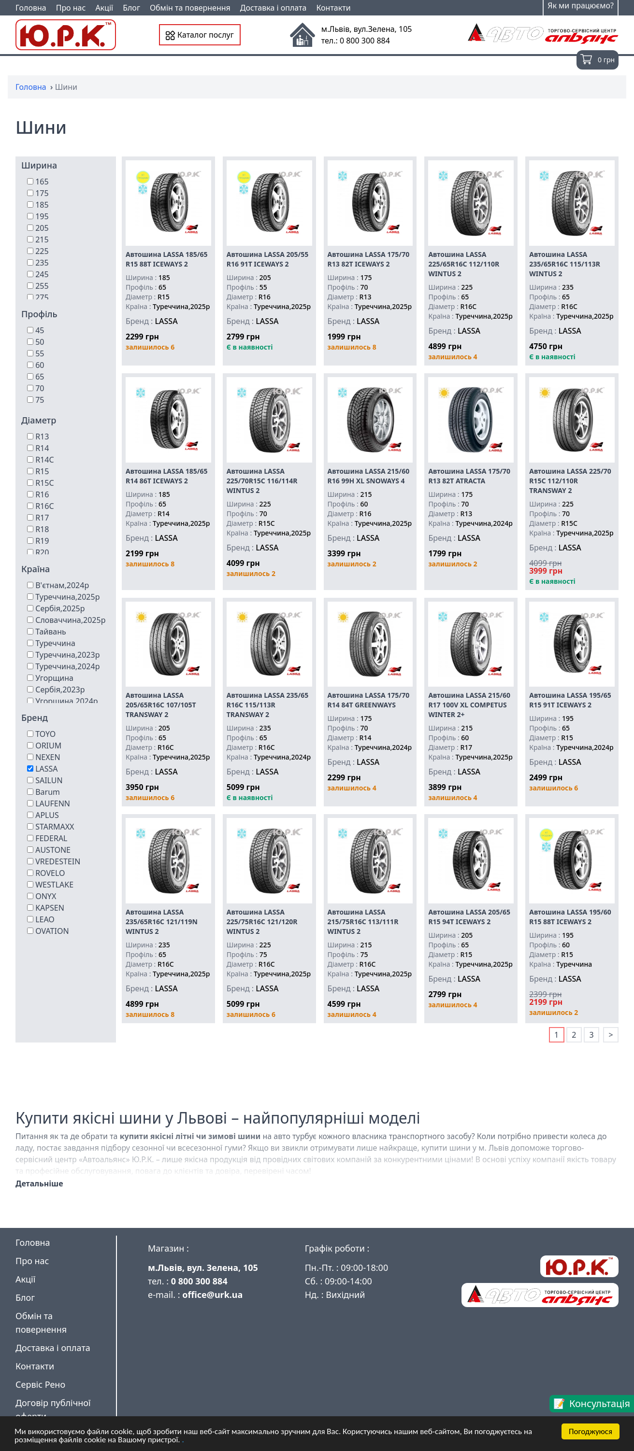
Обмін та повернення (190, 7)
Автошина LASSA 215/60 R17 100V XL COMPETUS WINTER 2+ (469, 704)
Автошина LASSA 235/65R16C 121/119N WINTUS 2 (162, 921)
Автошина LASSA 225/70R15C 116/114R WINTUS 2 (262, 480)
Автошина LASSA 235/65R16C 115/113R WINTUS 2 (564, 264)
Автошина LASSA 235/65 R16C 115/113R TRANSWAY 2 (268, 704)
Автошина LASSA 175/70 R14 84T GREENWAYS (369, 699)
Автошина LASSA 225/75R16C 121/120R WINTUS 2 (262, 921)
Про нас (71, 7)
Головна (30, 7)
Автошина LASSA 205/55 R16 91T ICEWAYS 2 (268, 259)
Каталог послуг (200, 34)
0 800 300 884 (199, 1281)
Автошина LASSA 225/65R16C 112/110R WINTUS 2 (463, 264)
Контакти (333, 7)
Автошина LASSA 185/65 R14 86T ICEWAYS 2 (167, 475)
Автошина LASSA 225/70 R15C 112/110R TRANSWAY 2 (570, 480)
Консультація (599, 1403)
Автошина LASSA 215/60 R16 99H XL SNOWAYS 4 (369, 475)
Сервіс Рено (40, 1384)
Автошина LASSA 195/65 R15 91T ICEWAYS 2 (570, 699)
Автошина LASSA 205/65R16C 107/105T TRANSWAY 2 (161, 704)
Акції (104, 7)
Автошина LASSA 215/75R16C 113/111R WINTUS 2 (363, 921)
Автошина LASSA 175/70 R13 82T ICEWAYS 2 (369, 259)
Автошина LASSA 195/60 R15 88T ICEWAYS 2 (570, 916)
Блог (131, 7)
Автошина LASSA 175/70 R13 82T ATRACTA (469, 475)
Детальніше (39, 1183)
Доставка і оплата (273, 7)
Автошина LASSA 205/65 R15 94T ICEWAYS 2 (469, 916)
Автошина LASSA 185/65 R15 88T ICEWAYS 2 (167, 259)
